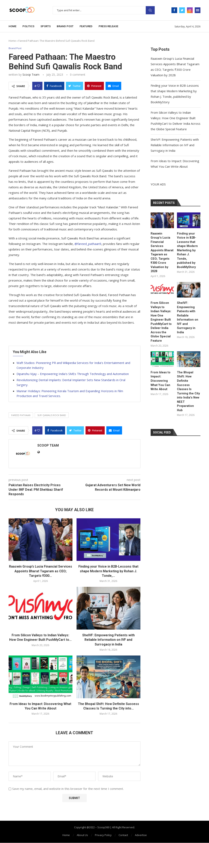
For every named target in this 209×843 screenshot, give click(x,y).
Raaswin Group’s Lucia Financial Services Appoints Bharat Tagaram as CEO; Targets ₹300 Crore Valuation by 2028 (162, 249)
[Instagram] (190, 10)
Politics (28, 26)
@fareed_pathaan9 (87, 244)
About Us (82, 835)
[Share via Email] (113, 86)
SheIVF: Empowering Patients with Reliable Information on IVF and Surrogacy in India (108, 640)
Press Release (108, 26)
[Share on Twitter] (74, 86)
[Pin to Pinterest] (94, 86)
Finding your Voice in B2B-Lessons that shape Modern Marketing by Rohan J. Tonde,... (108, 571)
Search (150, 10)
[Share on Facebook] (54, 86)
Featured (86, 26)
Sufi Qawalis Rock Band (51, 415)
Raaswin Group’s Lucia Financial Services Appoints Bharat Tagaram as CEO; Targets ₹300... (40, 571)
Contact (123, 835)
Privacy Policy (103, 835)
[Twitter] (182, 10)
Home (12, 26)
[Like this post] (38, 86)
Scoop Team (30, 75)
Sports (45, 26)
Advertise (141, 835)
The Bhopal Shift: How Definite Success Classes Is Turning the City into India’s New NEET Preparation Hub (188, 368)
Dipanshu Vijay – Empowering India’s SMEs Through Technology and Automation (73, 374)
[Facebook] (174, 10)
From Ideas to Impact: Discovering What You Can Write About (160, 364)
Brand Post (65, 26)
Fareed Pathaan (20, 415)
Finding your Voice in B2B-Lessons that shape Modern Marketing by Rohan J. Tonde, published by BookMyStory (188, 247)
